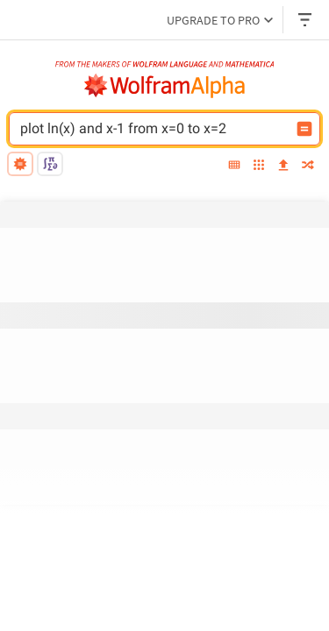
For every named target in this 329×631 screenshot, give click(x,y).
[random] (308, 166)
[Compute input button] (304, 129)
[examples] (259, 166)
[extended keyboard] (234, 166)
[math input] (50, 164)
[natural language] (20, 164)
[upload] (283, 166)
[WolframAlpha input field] (163, 128)
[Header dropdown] (306, 19)
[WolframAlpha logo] (165, 86)
